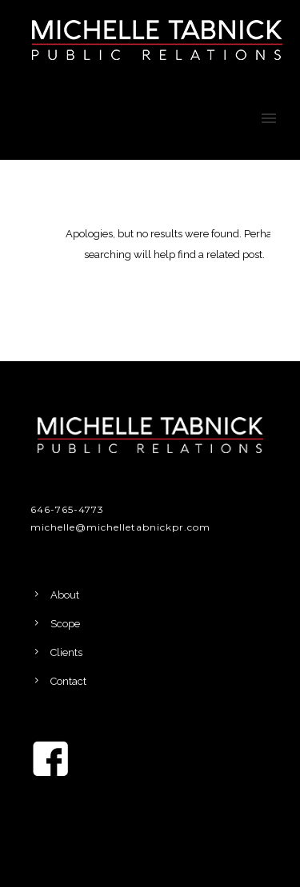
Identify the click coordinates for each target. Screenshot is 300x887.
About (64, 595)
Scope (65, 624)
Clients (66, 652)
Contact (68, 681)
